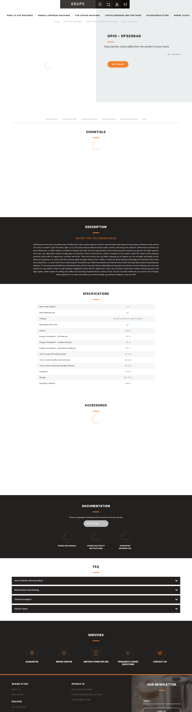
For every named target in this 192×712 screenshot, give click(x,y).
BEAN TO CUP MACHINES (20, 15)
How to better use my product (28, 581)
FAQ (144, 119)
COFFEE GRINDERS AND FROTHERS (123, 15)
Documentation (128, 119)
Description (69, 119)
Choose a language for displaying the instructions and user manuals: (96, 517)
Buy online (118, 64)
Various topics (21, 609)
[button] (117, 4)
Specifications (89, 119)
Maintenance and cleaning (26, 590)
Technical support (23, 599)
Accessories (109, 119)
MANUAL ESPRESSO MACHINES (54, 15)
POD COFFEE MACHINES (87, 15)
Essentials (52, 119)
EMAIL (147, 701)
